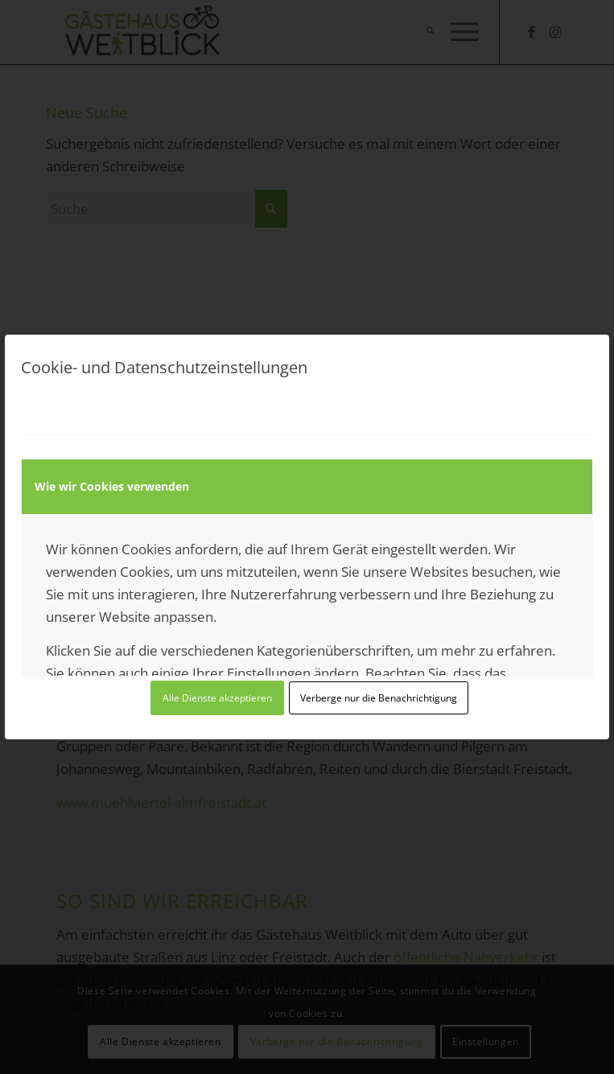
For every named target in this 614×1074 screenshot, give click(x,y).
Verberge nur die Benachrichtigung (378, 698)
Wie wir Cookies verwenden (112, 486)
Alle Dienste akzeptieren (217, 698)
